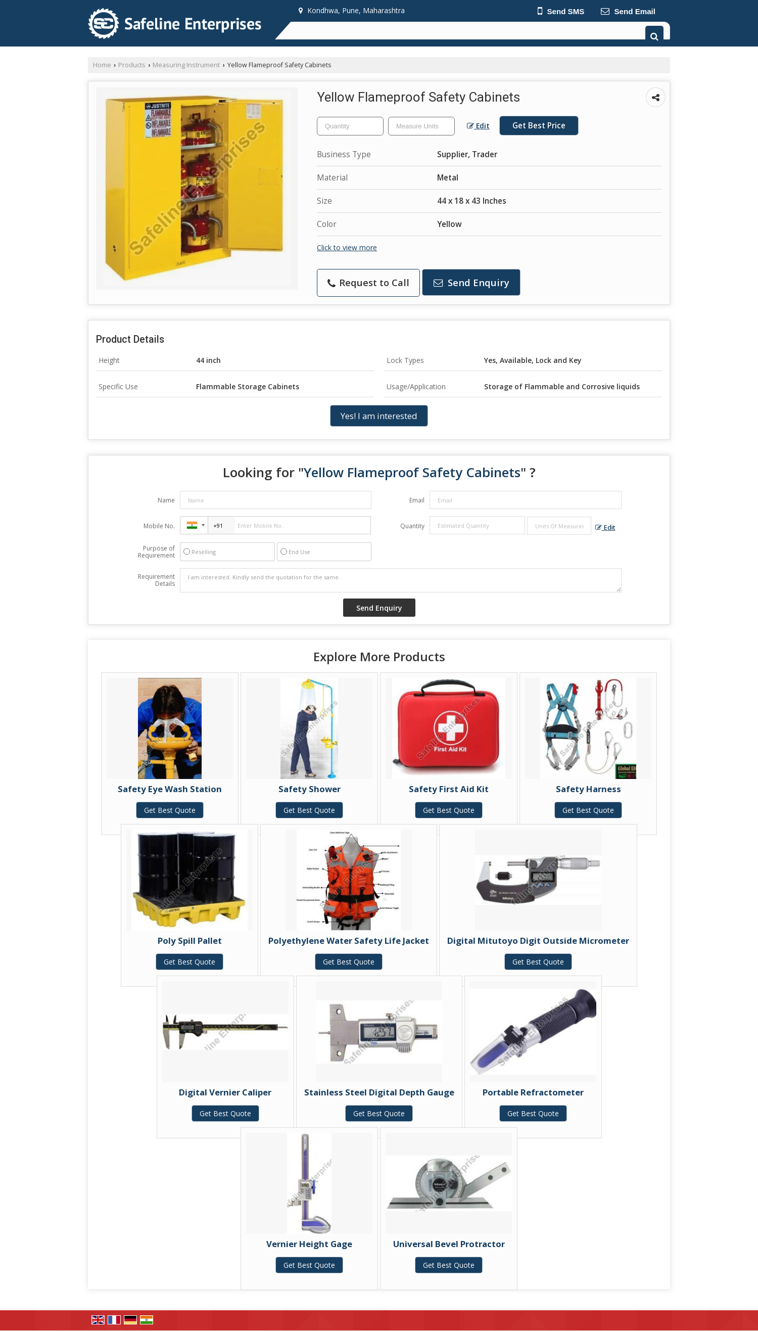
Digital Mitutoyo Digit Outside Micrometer (538, 940)
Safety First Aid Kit (449, 789)
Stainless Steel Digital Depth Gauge (379, 1092)
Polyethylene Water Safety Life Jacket (348, 940)
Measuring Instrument (186, 65)
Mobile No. (159, 526)
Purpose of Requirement (156, 552)
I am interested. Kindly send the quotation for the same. (401, 580)
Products (132, 65)
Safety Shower (309, 789)
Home (102, 65)
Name (166, 500)
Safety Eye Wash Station (170, 789)
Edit (478, 125)
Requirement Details (156, 580)
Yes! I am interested (379, 416)
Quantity (412, 526)
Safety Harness (588, 789)
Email (416, 500)
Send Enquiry (471, 282)
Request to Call (368, 282)
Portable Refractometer (533, 1092)
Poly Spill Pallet (190, 940)
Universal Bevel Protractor (449, 1244)
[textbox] (421, 126)
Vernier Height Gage (309, 1244)
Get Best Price (538, 125)
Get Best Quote (170, 810)
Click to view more (347, 247)
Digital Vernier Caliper (225, 1092)
